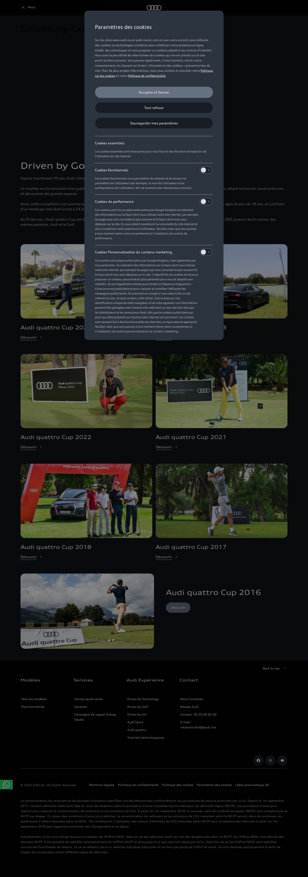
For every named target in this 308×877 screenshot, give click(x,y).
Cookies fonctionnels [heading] (153, 170)
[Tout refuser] (154, 107)
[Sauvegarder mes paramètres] (154, 123)
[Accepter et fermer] (154, 92)
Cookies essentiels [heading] (109, 143)
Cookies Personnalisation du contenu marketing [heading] (153, 252)
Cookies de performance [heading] (153, 201)
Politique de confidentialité (147, 76)
